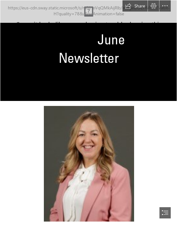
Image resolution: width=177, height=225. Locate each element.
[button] (135, 6)
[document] (88, 112)
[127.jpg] (89, 163)
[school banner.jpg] (88, 50)
